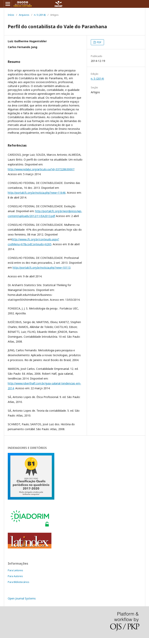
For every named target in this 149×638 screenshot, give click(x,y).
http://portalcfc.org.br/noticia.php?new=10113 (41, 267)
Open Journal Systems (22, 598)
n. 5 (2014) (40, 15)
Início (11, 15)
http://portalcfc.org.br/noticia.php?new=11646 (37, 192)
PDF (98, 42)
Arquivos (24, 15)
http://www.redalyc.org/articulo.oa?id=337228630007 (41, 169)
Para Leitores (15, 570)
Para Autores (15, 576)
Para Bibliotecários (18, 582)
